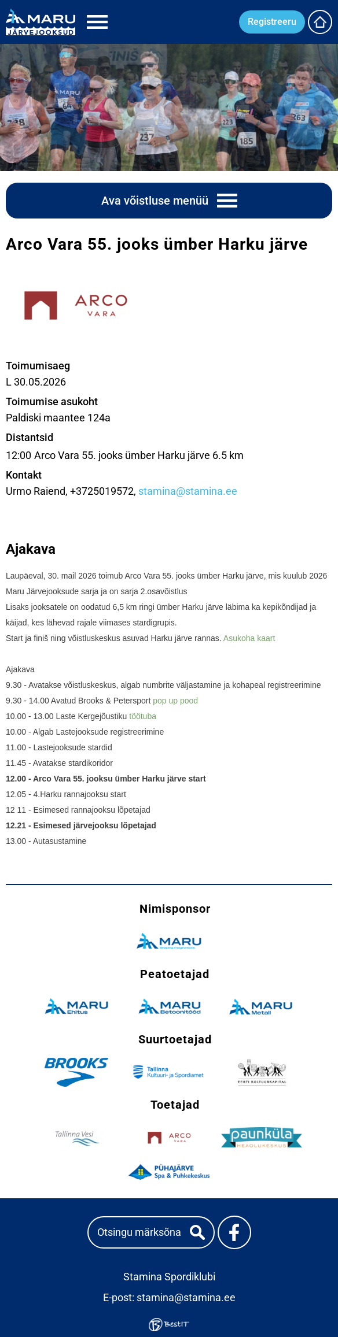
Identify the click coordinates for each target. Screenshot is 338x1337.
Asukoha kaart (249, 638)
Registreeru (272, 21)
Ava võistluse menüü (154, 201)
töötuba (142, 716)
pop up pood (175, 700)
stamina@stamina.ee (187, 491)
